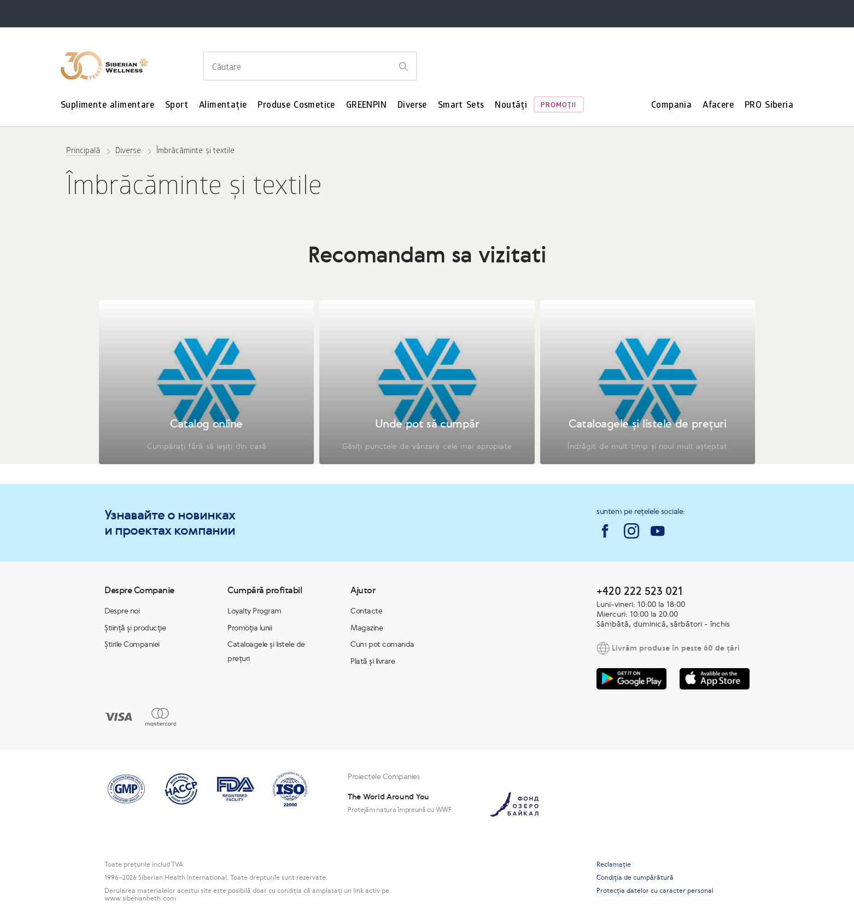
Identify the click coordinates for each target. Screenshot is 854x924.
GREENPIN (366, 106)
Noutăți (511, 106)
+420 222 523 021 (639, 590)
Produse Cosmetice (296, 106)
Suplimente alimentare (107, 106)
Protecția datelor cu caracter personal (654, 890)
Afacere (718, 106)
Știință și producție (135, 628)
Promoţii (558, 106)
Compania (671, 106)
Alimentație (223, 106)
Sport (176, 106)
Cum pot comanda (382, 644)
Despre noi (121, 611)
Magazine (366, 628)
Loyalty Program (254, 611)
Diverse (412, 106)
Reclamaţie (613, 864)
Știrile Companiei (132, 644)
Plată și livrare (372, 661)
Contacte (366, 611)
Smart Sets (461, 106)
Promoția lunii (249, 628)
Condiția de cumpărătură (635, 877)
